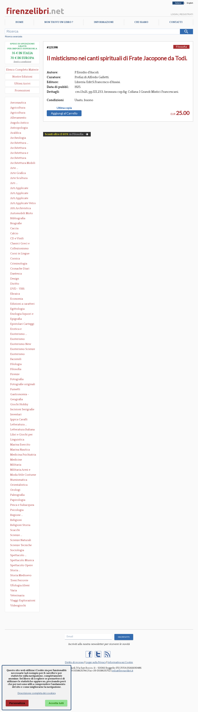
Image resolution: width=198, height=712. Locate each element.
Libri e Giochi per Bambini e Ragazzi (21, 435)
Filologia (16, 364)
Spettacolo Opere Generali (21, 566)
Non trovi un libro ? (58, 22)
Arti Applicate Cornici (19, 193)
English (190, 3)
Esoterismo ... (18, 334)
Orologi (15, 489)
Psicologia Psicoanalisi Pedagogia (17, 510)
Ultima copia (64, 107)
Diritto (14, 283)
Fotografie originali (22, 384)
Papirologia (17, 499)
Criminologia (18, 263)
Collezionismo (19, 248)
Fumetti (15, 389)
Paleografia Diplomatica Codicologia (18, 495)
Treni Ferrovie (19, 580)
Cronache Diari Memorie (19, 269)
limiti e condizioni (22, 62)
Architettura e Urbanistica (19, 153)
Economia (16, 298)
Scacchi (15, 530)
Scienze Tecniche (21, 545)
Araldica (15, 132)
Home (19, 22)
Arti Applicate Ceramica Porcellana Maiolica (22, 188)
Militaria (15, 464)
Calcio (14, 233)
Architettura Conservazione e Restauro (20, 148)
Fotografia (16, 379)
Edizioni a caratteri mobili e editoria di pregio (22, 304)
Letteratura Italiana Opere (22, 430)
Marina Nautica (20, 449)
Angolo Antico (19, 122)
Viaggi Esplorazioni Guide (22, 601)
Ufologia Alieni (20, 585)
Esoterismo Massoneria (17, 339)
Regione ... (16, 515)
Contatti (176, 22)
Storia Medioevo (20, 575)
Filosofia (15, 369)
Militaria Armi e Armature (20, 470)
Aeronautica (18, 102)
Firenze (14, 374)
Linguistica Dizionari (17, 440)
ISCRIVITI (124, 637)
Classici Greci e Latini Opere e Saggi (23, 244)
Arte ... (14, 168)
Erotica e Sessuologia (18, 329)
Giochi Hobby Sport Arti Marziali (22, 405)
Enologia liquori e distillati (21, 314)
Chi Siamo (141, 22)
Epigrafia (16, 318)
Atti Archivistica (20, 208)
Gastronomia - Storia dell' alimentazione (19, 395)
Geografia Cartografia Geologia (17, 400)
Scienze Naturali (20, 540)
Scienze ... (16, 535)
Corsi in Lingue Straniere (19, 254)
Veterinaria (17, 595)
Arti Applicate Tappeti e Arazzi (20, 198)
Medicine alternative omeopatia (17, 460)
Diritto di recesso (74, 662)
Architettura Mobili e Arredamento (22, 163)
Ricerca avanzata (13, 36)
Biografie (16, 223)
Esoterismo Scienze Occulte (22, 349)
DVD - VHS (17, 288)
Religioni (16, 520)
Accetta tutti (56, 703)
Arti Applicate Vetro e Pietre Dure (23, 203)
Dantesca (16, 273)
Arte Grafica (18, 173)
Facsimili (15, 359)
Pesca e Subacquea (22, 505)
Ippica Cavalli (18, 419)
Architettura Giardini (18, 158)
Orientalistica (18, 484)
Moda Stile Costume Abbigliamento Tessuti (23, 475)
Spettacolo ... (18, 555)
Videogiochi (18, 605)
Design (14, 278)
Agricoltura (17, 107)
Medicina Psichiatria (23, 454)
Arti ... (14, 183)
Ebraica (15, 293)
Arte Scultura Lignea (18, 178)
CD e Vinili (17, 238)
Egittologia (17, 308)
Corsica (15, 258)
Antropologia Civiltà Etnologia (20, 128)
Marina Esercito (20, 444)
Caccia (14, 228)
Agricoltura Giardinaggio (18, 113)
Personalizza (17, 703)
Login (174, 14)
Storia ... (15, 570)
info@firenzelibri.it (122, 670)
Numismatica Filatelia (18, 480)
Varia (13, 590)
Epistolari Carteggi (22, 323)
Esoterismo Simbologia (17, 354)
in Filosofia (67, 134)
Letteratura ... (18, 424)
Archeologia (18, 137)
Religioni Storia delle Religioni (20, 525)
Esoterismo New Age (20, 344)
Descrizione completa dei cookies (37, 693)
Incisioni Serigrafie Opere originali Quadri (22, 410)
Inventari (16, 414)
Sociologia (17, 550)
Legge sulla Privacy (96, 662)
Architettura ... (19, 142)
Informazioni (104, 22)
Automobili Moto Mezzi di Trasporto (22, 214)
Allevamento (18, 117)
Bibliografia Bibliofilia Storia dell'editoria (20, 219)
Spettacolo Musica (22, 560)
